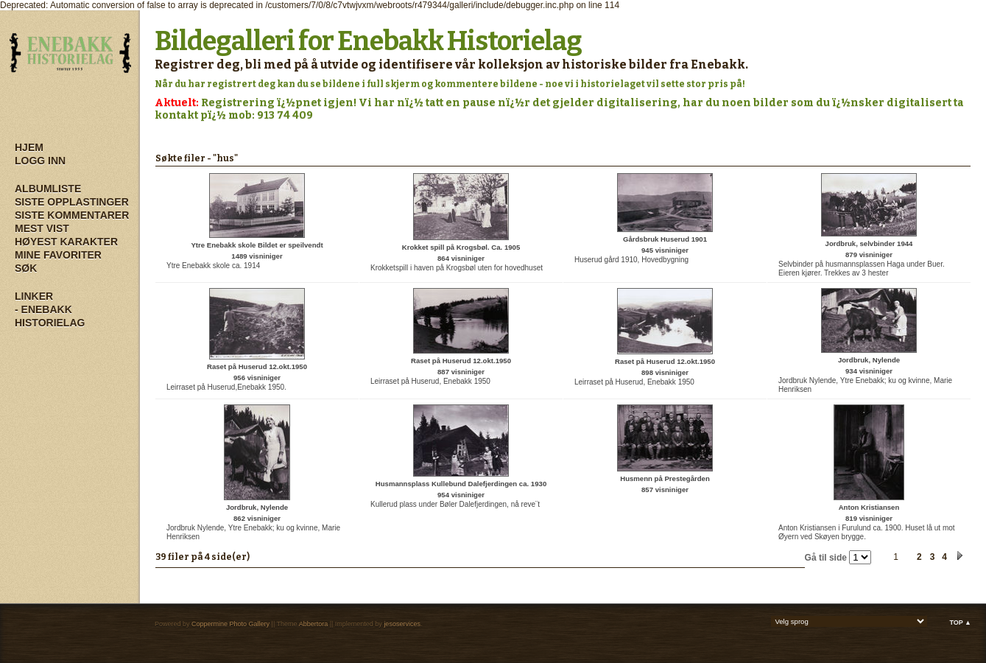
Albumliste (48, 188)
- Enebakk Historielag (50, 316)
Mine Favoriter (58, 255)
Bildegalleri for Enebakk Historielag (368, 41)
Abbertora (313, 624)
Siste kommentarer (72, 215)
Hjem (29, 147)
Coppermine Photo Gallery (230, 624)
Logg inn (40, 160)
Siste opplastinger (72, 202)
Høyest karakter (66, 242)
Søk (26, 268)
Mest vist (42, 228)
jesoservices (402, 624)
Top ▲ (960, 622)
